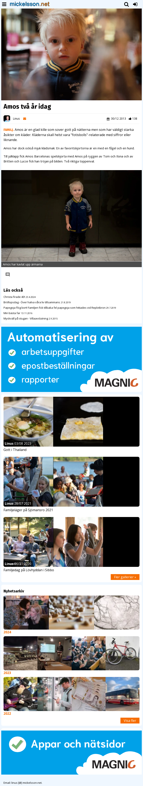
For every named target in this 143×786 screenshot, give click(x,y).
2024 (7, 632)
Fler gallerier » (125, 577)
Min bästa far (12, 313)
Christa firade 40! (14, 297)
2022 (7, 713)
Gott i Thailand (15, 449)
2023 (7, 673)
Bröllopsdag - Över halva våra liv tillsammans (32, 302)
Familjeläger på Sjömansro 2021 (28, 510)
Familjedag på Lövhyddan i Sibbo (29, 570)
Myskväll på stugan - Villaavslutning (26, 318)
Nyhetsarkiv (14, 591)
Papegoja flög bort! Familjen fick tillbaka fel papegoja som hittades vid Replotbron (55, 307)
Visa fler (130, 720)
